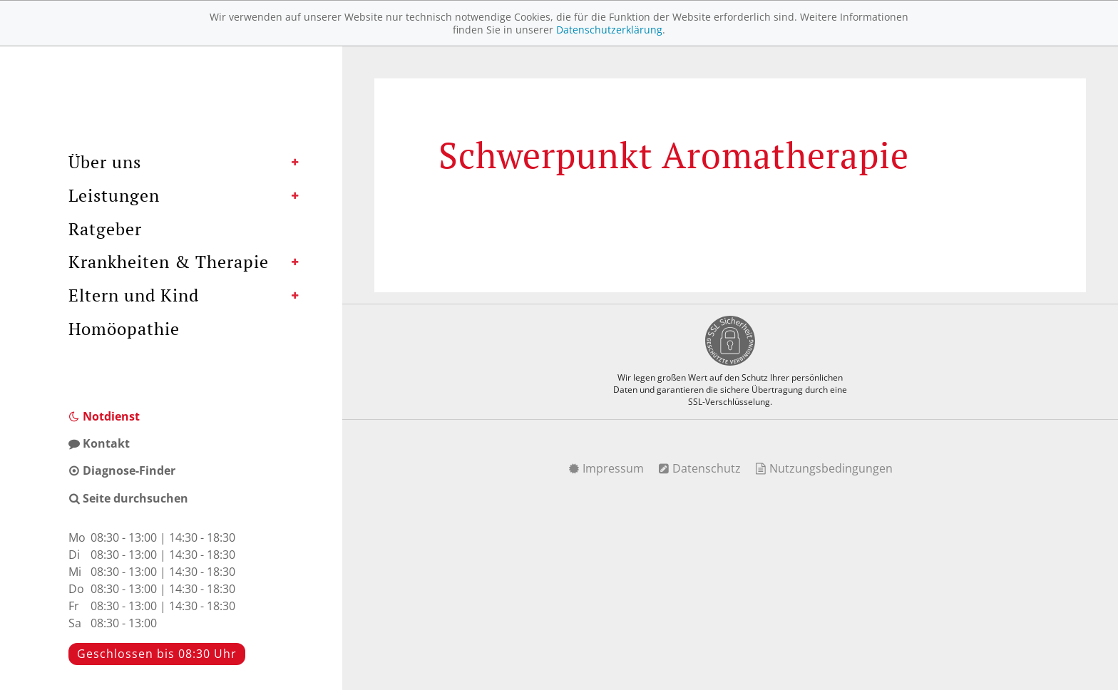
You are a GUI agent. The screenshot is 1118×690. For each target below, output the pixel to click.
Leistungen (114, 195)
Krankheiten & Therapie (168, 261)
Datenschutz (699, 468)
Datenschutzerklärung (609, 29)
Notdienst (104, 416)
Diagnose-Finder (121, 470)
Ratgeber (105, 228)
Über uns (104, 161)
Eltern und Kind (133, 295)
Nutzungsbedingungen (824, 468)
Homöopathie (124, 328)
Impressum (606, 468)
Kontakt (99, 443)
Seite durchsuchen (128, 498)
